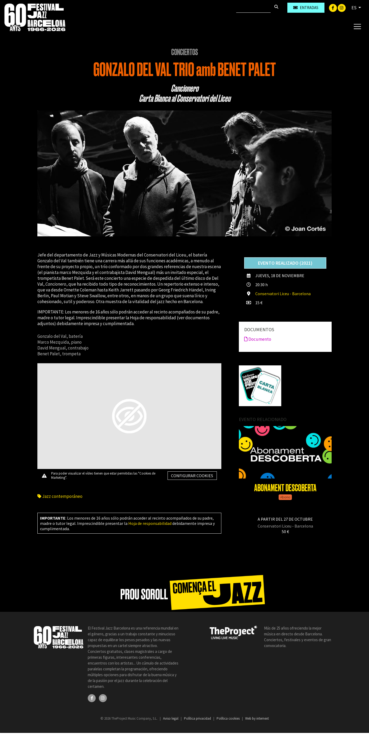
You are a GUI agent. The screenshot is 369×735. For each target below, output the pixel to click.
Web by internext (257, 718)
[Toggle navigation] (357, 26)
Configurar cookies (192, 475)
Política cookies (228, 718)
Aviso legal (171, 718)
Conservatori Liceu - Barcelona (283, 293)
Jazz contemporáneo (59, 496)
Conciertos (184, 52)
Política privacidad (198, 718)
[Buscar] (253, 8)
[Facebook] (333, 7)
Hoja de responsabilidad (150, 523)
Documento (257, 339)
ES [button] (354, 8)
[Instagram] (342, 7)
